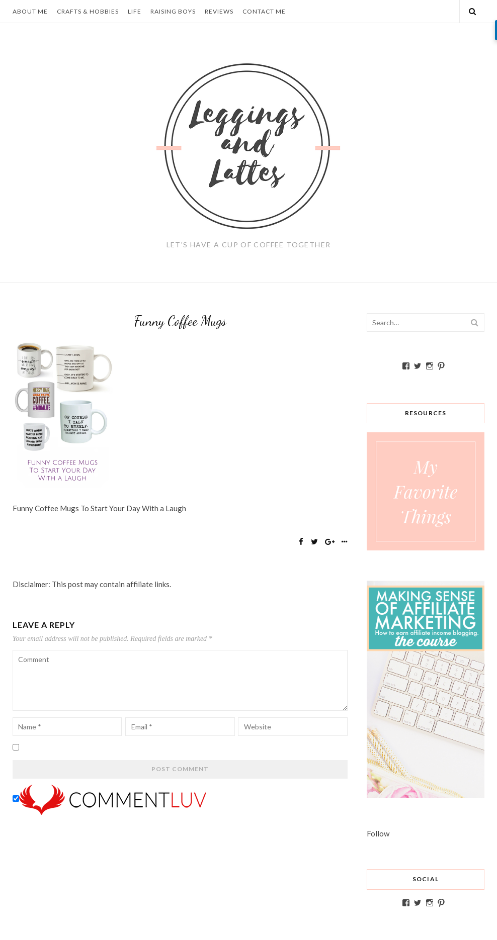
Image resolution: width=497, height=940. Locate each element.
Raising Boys (173, 11)
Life (134, 11)
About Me (30, 11)
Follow (378, 833)
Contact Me (264, 11)
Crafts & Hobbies (88, 11)
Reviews (219, 11)
